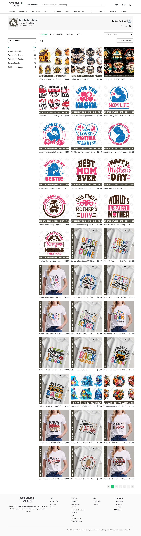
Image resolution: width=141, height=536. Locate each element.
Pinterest (119, 510)
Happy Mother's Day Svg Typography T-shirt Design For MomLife (116, 188)
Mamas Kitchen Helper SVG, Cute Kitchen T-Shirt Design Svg (52, 442)
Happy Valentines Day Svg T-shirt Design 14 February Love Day (52, 116)
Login (116, 5)
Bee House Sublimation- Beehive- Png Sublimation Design (52, 79)
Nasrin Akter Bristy (121, 21)
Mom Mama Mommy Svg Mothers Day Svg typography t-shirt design (52, 225)
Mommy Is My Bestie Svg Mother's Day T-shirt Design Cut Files (52, 188)
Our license (76, 504)
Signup (123, 5)
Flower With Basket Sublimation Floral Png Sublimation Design (116, 406)
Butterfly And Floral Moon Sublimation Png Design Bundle (84, 79)
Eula (73, 516)
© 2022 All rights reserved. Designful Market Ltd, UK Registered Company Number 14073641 (98, 530)
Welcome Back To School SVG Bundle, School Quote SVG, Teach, (84, 333)
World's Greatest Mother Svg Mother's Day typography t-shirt (116, 225)
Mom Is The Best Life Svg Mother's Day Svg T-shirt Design (52, 152)
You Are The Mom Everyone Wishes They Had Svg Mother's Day (52, 261)
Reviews (70, 34)
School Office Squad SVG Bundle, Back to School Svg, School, (84, 261)
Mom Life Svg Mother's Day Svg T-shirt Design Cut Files (116, 116)
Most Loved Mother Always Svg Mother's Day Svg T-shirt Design (84, 152)
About (79, 34)
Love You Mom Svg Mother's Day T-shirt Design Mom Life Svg (84, 116)
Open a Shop (54, 501)
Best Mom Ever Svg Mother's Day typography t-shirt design (84, 188)
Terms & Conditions (78, 510)
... (128, 487)
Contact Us (96, 504)
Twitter (118, 507)
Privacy (74, 507)
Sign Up (53, 504)
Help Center (97, 501)
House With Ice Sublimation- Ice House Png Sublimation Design (84, 406)
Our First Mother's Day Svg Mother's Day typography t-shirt (84, 225)
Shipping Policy (77, 521)
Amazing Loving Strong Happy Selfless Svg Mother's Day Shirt (116, 152)
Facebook (119, 501)
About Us (75, 501)
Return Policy (76, 518)
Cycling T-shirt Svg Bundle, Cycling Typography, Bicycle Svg (116, 79)
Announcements (56, 34)
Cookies (74, 513)
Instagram (119, 504)
